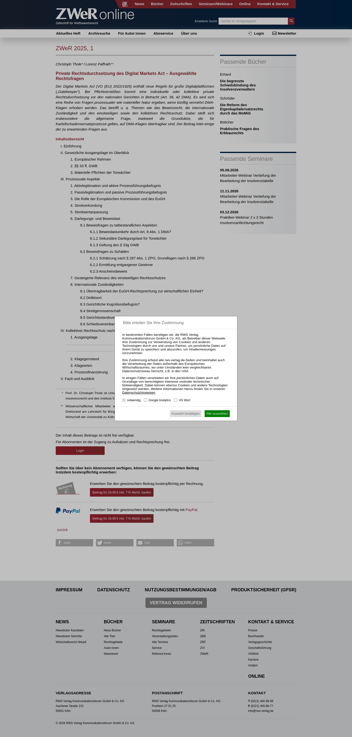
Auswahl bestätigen (185, 413)
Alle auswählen (217, 413)
